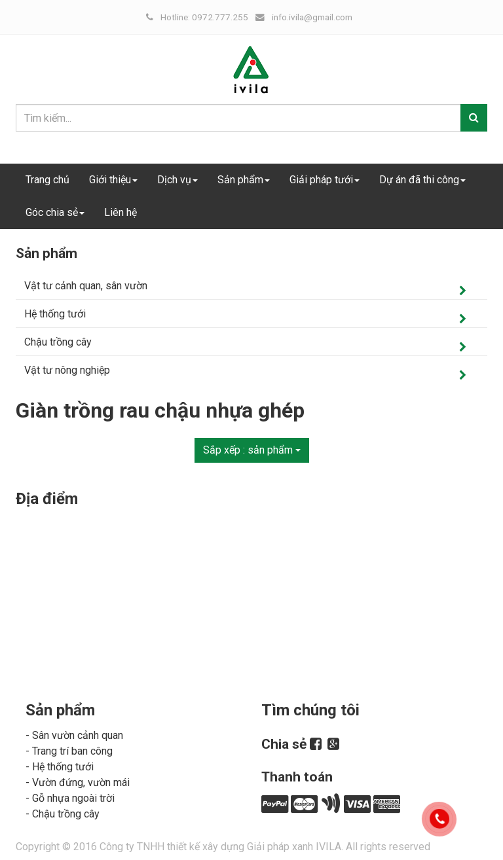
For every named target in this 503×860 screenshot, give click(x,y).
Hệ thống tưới (55, 314)
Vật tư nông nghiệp (67, 370)
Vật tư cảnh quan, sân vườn (85, 285)
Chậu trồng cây (58, 342)
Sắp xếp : (252, 450)
